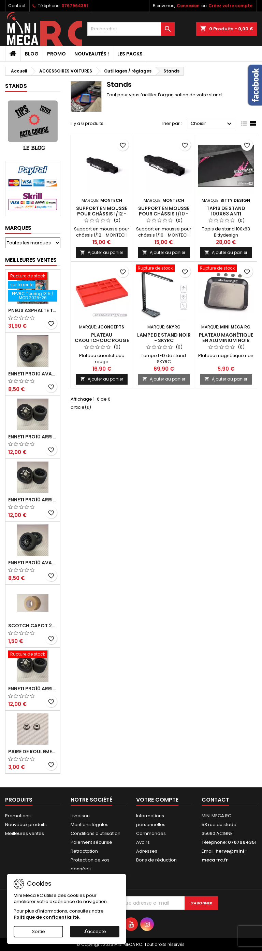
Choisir (212, 124)
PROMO (56, 53)
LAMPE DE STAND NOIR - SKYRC (164, 338)
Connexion (188, 6)
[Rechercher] (131, 29)
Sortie (38, 931)
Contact (17, 6)
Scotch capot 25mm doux (32, 625)
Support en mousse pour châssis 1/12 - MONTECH (101, 214)
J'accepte (95, 931)
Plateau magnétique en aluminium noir (226, 338)
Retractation (84, 851)
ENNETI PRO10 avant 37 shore (32, 373)
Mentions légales (89, 824)
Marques (18, 228)
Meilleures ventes (24, 833)
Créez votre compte (230, 6)
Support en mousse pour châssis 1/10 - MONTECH (163, 214)
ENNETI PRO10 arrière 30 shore (32, 436)
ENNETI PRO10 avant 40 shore (32, 562)
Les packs (130, 53)
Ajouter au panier (101, 252)
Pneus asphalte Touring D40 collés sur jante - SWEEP (32, 310)
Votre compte (157, 800)
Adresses (146, 851)
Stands (16, 86)
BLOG (32, 53)
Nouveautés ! (91, 53)
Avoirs (143, 842)
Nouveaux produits (26, 824)
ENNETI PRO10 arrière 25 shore (32, 499)
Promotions (18, 815)
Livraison (80, 815)
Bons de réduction (156, 860)
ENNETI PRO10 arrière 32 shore (32, 688)
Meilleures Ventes (31, 260)
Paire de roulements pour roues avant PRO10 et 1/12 (32, 751)
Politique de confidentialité (46, 917)
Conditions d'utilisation (95, 833)
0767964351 (74, 6)
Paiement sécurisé (91, 842)
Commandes (151, 833)
